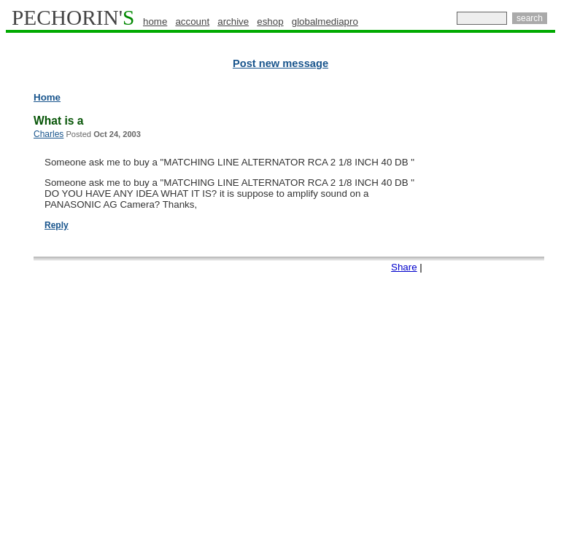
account (192, 21)
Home (47, 97)
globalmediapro (325, 21)
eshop (270, 21)
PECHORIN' (73, 17)
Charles (48, 134)
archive (233, 21)
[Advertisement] (507, 313)
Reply (57, 225)
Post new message (280, 63)
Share (404, 267)
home (155, 21)
